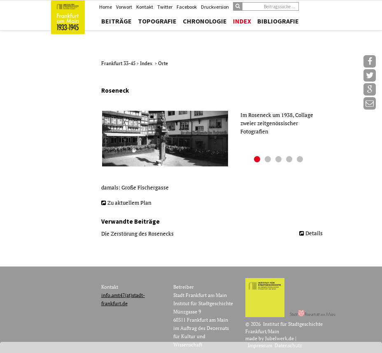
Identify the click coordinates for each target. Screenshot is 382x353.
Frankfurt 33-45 (119, 63)
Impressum (260, 345)
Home (105, 7)
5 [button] (301, 160)
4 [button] (290, 160)
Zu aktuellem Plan (129, 202)
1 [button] (258, 160)
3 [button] (279, 160)
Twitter (164, 7)
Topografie (157, 21)
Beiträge (116, 21)
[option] (215, 139)
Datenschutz (288, 345)
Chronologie (205, 21)
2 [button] (269, 160)
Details (314, 233)
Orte (163, 63)
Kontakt (144, 7)
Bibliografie (278, 21)
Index (242, 21)
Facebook (187, 7)
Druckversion (215, 7)
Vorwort (124, 7)
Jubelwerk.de (279, 338)
